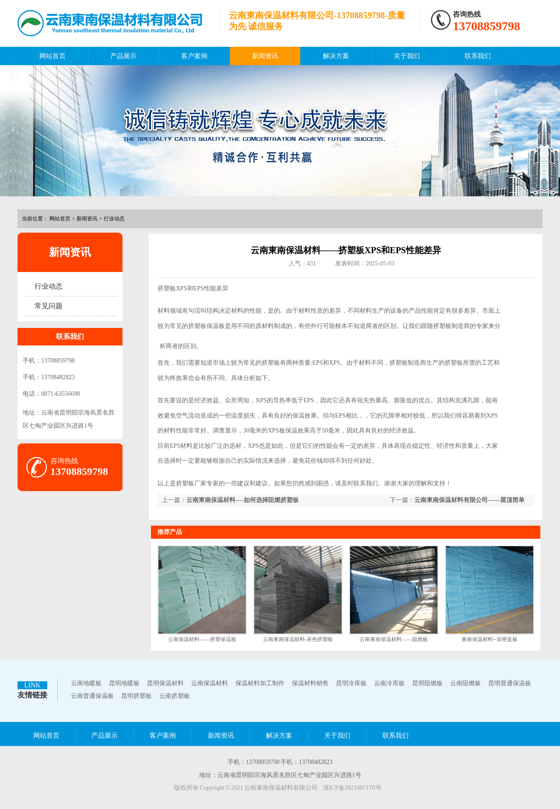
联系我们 (478, 55)
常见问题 (49, 306)
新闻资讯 (265, 55)
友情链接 (32, 695)
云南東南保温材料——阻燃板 (394, 639)
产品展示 (123, 55)
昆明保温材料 (165, 683)
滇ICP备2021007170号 (352, 788)
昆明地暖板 (124, 683)
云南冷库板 (389, 683)
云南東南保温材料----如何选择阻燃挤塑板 (242, 500)
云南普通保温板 (92, 696)
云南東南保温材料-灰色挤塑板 (298, 639)
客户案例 (194, 55)
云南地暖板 (86, 683)
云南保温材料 (209, 683)
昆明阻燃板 (427, 683)
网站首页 (52, 55)
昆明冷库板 (351, 683)
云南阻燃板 (465, 683)
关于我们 (407, 55)
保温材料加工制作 (259, 683)
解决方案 (336, 55)
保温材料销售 (310, 683)
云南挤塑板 (174, 696)
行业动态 (114, 219)
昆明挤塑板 (136, 696)
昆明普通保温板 (509, 683)
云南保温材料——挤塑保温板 (202, 639)
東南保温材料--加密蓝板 (490, 639)
